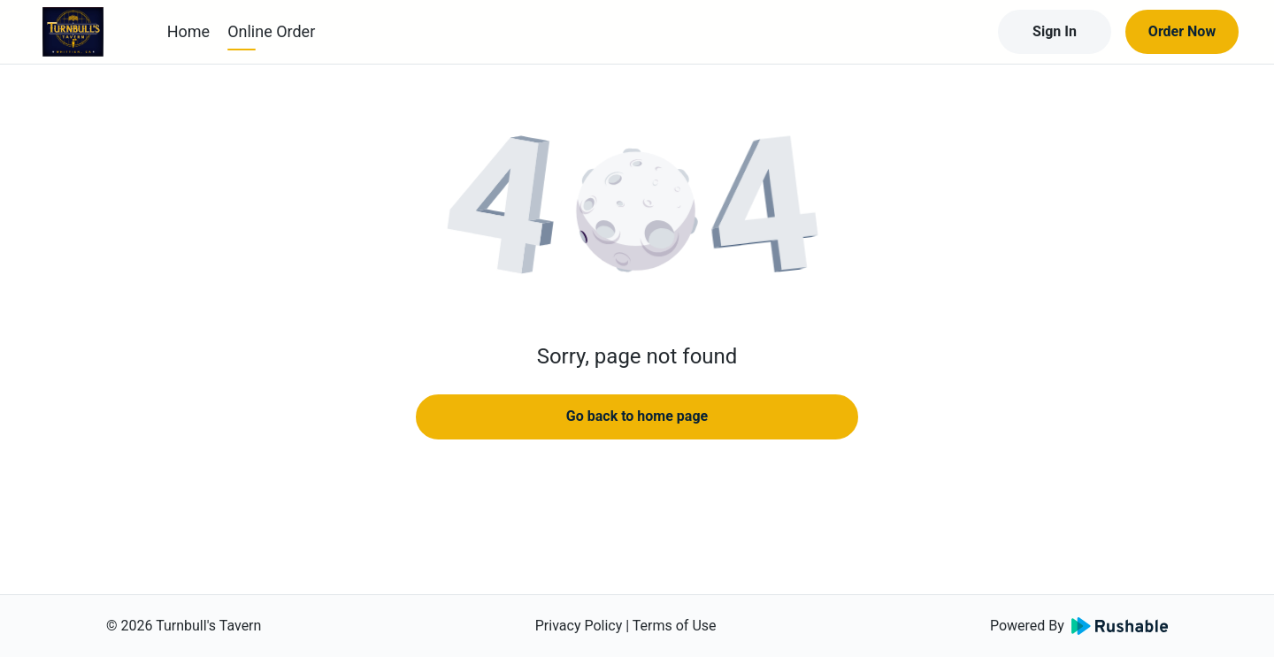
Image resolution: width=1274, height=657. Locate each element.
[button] (637, 212)
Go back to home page (637, 416)
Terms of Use (675, 625)
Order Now (1182, 31)
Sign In (1054, 31)
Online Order (271, 31)
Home (188, 31)
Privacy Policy (579, 625)
